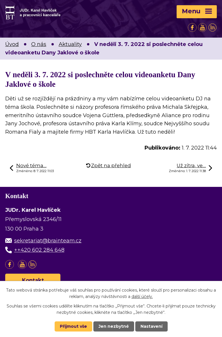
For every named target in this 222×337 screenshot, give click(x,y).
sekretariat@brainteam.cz (48, 240)
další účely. (142, 296)
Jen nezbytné (114, 326)
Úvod (12, 44)
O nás (38, 44)
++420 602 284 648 (39, 250)
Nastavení (151, 326)
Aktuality (70, 44)
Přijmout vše (73, 326)
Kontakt (33, 280)
